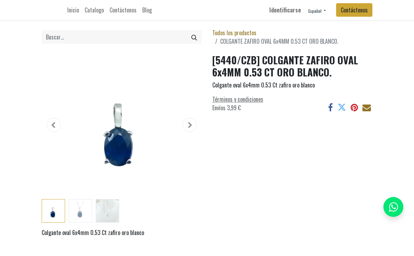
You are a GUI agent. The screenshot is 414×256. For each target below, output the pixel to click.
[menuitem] (73, 10)
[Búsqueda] (194, 37)
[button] (54, 125)
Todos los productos (234, 32)
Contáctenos (354, 10)
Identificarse (285, 10)
